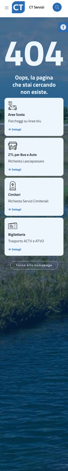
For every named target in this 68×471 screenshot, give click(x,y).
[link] (63, 27)
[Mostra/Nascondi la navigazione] (6, 7)
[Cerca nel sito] (57, 7)
